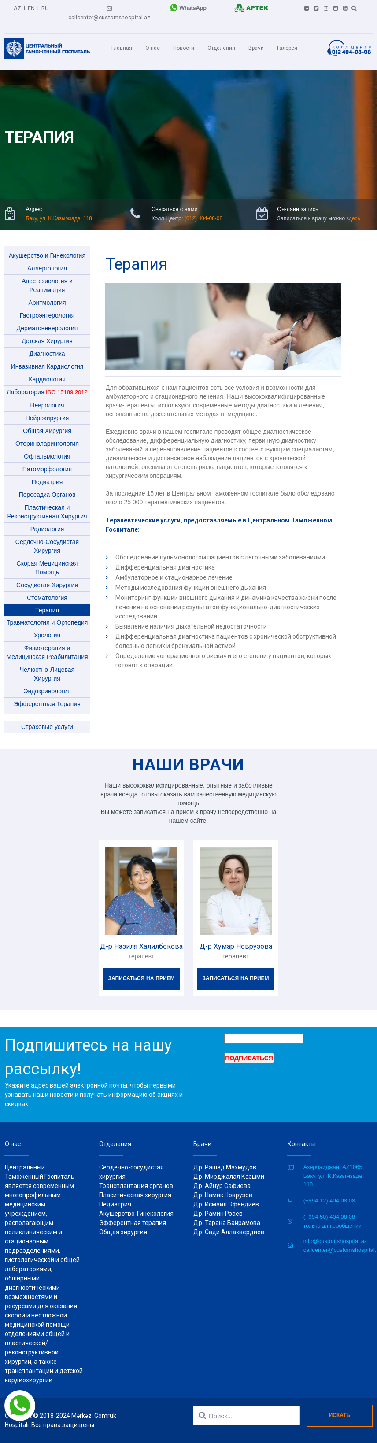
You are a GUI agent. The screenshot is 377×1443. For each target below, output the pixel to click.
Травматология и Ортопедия (47, 614)
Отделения (221, 43)
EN (31, 7)
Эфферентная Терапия (47, 696)
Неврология (47, 397)
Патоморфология (47, 461)
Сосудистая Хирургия (47, 577)
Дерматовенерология (47, 320)
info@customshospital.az (335, 1241)
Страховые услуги (47, 719)
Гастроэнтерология (47, 307)
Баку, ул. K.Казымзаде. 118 (59, 211)
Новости (183, 43)
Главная (121, 43)
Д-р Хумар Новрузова (236, 939)
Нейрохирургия (47, 410)
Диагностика (47, 346)
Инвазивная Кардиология (47, 359)
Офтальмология (47, 448)
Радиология (47, 521)
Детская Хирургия (47, 333)
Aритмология (47, 295)
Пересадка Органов (47, 487)
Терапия (47, 602)
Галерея (287, 43)
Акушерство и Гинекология (47, 248)
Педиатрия (47, 474)
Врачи (256, 43)
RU (44, 7)
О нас (152, 43)
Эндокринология (46, 683)
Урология (47, 627)
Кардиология (47, 371)
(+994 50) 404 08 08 (329, 1217)
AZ (18, 7)
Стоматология (47, 590)
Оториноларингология (47, 436)
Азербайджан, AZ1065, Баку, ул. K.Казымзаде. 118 (333, 1176)
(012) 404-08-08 (202, 211)
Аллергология (47, 260)
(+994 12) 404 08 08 (329, 1200)
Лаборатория (47, 384)
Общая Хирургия (47, 423)
